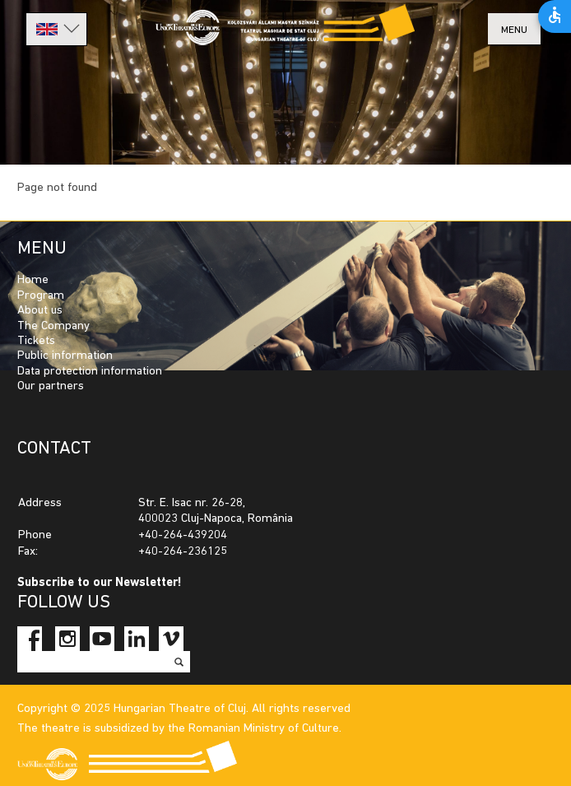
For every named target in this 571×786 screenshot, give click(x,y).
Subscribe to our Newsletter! (99, 583)
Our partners (50, 386)
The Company (53, 326)
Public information (65, 356)
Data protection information (89, 371)
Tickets (36, 341)
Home (33, 280)
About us (40, 311)
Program (40, 296)
